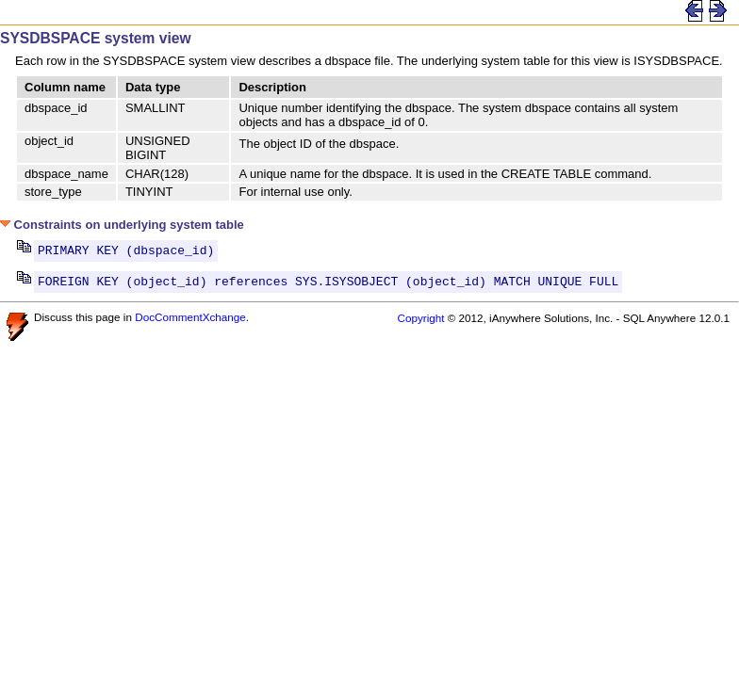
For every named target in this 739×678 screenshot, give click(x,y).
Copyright (420, 323)
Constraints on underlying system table (122, 225)
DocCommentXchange (190, 322)
